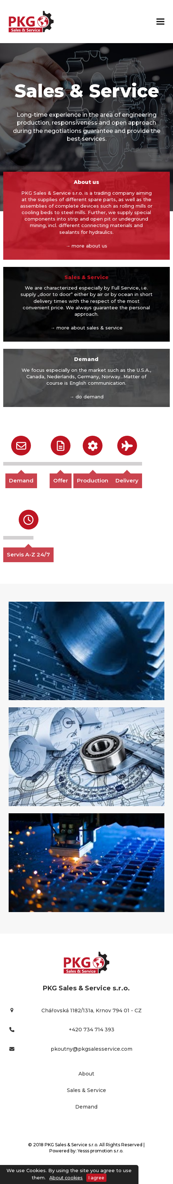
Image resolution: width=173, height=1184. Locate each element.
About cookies (66, 1177)
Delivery (126, 480)
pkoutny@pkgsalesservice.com (91, 1049)
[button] (160, 21)
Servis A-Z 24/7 (28, 554)
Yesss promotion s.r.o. (100, 1150)
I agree (96, 1177)
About (86, 1073)
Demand (21, 480)
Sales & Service (86, 1090)
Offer (60, 480)
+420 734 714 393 (91, 1029)
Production (92, 480)
